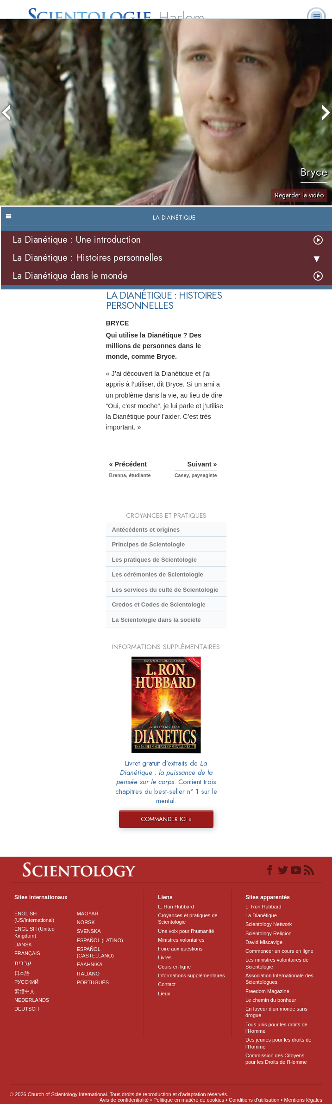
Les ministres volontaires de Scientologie (276, 963)
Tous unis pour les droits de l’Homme (276, 1028)
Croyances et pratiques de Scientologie (187, 919)
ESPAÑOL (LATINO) (100, 940)
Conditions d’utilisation (254, 1100)
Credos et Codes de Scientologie (158, 604)
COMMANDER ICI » (166, 819)
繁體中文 (24, 991)
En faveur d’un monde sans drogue (276, 1012)
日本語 (22, 973)
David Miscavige (263, 942)
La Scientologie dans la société (156, 619)
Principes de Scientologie (148, 544)
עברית (22, 963)
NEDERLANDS (31, 1000)
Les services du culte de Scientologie (165, 589)
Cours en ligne (174, 966)
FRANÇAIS (27, 953)
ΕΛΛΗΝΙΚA (90, 964)
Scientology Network (268, 924)
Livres (164, 957)
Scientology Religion (268, 933)
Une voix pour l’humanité (186, 931)
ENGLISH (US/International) (34, 917)
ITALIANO (88, 973)
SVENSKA (89, 931)
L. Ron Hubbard (176, 906)
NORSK (86, 922)
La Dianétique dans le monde (70, 275)
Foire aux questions (180, 948)
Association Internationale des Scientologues (279, 979)
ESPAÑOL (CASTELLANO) (95, 952)
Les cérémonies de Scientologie (157, 574)
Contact (166, 984)
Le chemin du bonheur (270, 1000)
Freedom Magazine (267, 991)
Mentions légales (303, 1100)
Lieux (164, 993)
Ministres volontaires (181, 940)
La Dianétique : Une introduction (77, 239)
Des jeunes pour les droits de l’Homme (278, 1043)
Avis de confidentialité (124, 1100)
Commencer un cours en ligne (279, 951)
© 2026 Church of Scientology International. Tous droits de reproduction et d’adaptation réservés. (119, 1094)
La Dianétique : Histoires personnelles (87, 257)
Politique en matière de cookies (188, 1100)
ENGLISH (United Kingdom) (34, 932)
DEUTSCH (26, 1009)
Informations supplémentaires (191, 975)
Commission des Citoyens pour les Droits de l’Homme (276, 1059)
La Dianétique (261, 915)
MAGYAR (88, 913)
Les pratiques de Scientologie (154, 559)
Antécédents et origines (146, 529)
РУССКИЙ (26, 982)
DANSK (23, 944)
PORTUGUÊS (93, 982)
